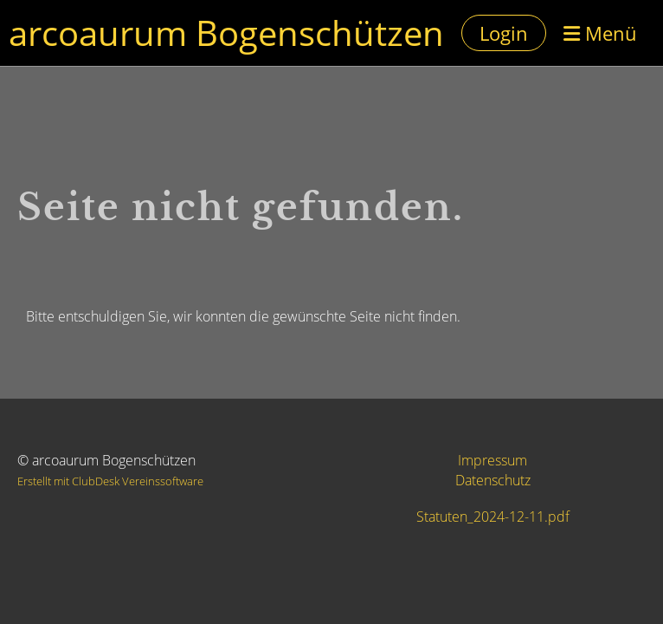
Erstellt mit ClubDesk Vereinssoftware (110, 481)
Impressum (492, 460)
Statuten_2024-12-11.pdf (493, 516)
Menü (600, 33)
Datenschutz (493, 480)
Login (504, 33)
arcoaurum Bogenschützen (226, 32)
